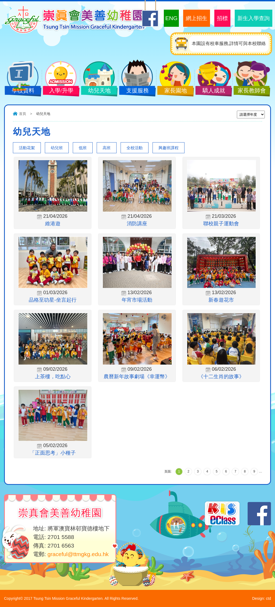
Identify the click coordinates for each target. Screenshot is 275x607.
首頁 (22, 114)
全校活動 (134, 147)
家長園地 (174, 91)
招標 (222, 18)
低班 (83, 147)
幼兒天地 (97, 91)
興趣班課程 (168, 147)
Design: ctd (261, 598)
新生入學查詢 (253, 18)
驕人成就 (212, 91)
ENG (171, 18)
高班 (107, 147)
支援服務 (135, 91)
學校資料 (21, 91)
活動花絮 (27, 147)
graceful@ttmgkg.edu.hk (78, 554)
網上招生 (196, 18)
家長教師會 (250, 91)
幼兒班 (57, 147)
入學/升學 (59, 91)
